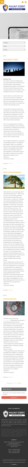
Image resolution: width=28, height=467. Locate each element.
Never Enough (9, 299)
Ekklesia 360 (14, 465)
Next (19, 383)
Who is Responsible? (12, 172)
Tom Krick (10, 163)
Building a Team (10, 60)
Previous (9, 383)
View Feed (14, 397)
